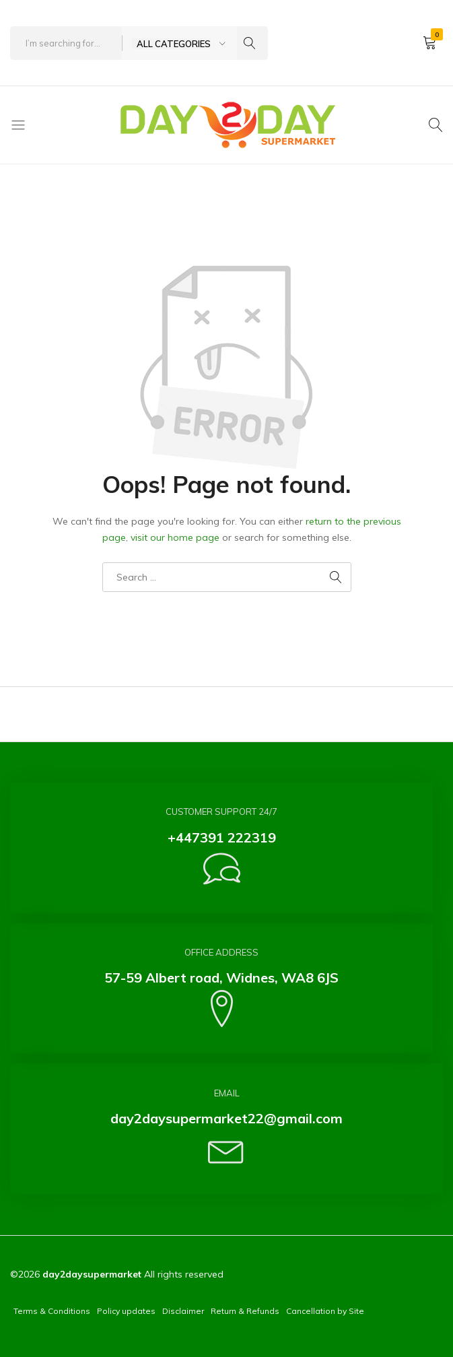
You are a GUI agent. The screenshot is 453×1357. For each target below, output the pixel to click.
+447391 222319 (222, 837)
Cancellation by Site (325, 1311)
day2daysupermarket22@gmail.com (226, 1118)
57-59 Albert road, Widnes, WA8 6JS (221, 977)
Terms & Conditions (51, 1311)
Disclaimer (183, 1311)
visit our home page (175, 537)
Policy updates (126, 1311)
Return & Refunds (245, 1311)
